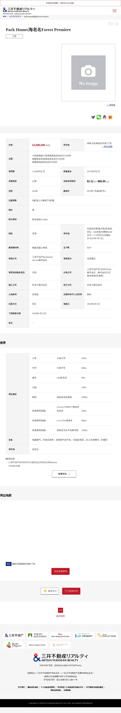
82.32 (90, 181)
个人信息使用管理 (48, 687)
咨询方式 (71, 591)
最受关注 (50, 591)
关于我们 (21, 687)
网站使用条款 (56, 690)
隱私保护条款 (33, 687)
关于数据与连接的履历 (94, 687)
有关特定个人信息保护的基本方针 (70, 687)
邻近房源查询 (60, 571)
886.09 (102, 181)
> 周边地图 (107, 146)
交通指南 (67, 690)
